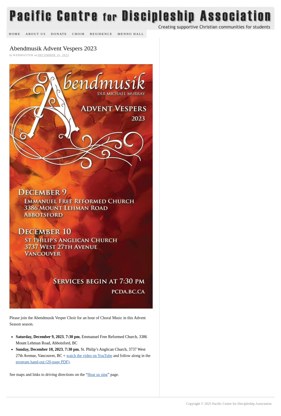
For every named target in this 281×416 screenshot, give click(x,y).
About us (35, 34)
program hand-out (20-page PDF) (43, 362)
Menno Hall (130, 34)
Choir (78, 34)
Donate (59, 34)
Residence (101, 34)
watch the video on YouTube (89, 356)
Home (14, 34)
